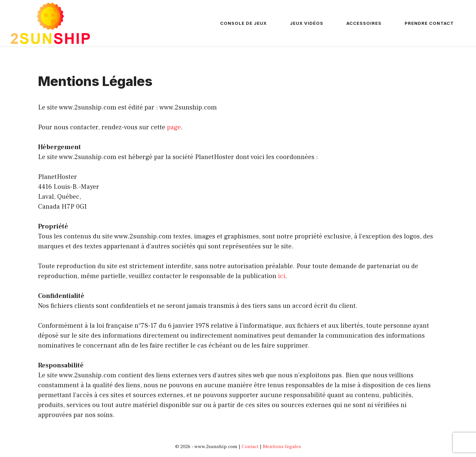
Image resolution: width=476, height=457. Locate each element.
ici (281, 276)
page (174, 127)
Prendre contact (429, 23)
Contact (250, 446)
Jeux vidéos (306, 23)
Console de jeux (243, 23)
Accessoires (363, 23)
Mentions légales (282, 446)
